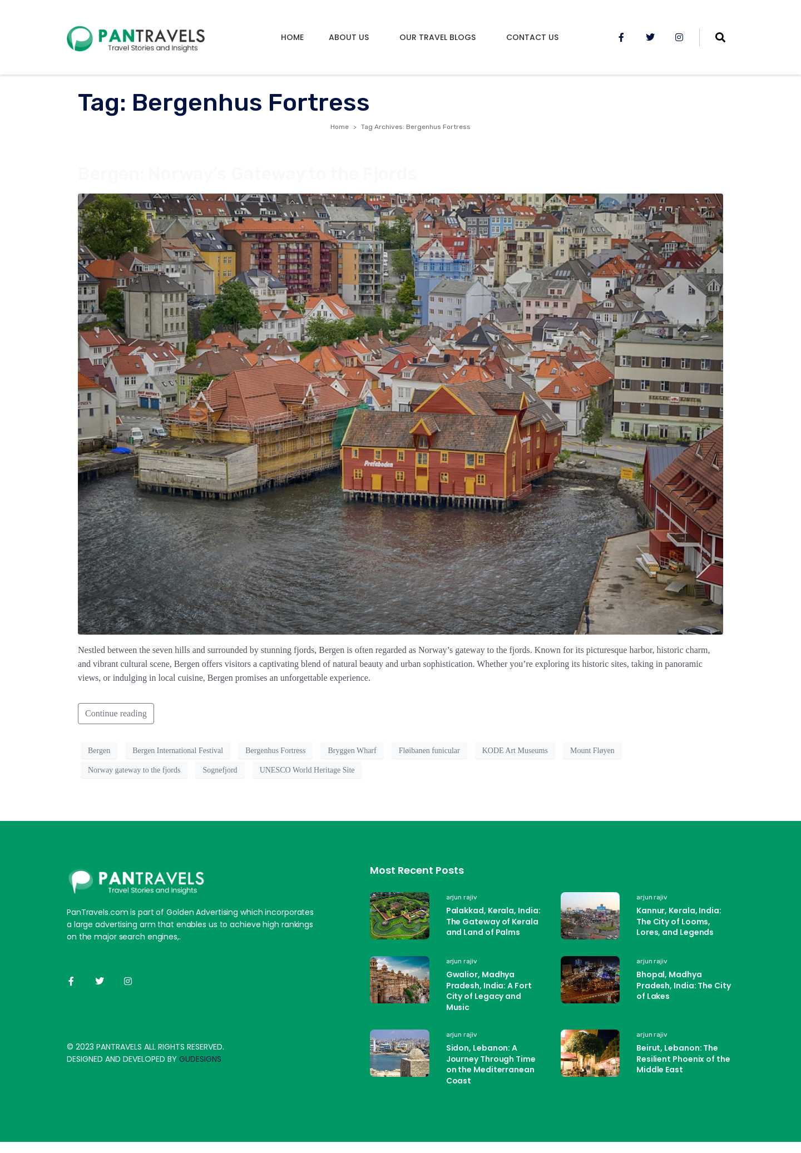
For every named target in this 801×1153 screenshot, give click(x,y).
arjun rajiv (461, 897)
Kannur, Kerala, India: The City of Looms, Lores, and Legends (678, 921)
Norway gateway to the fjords (134, 770)
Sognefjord (219, 770)
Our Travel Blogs (437, 37)
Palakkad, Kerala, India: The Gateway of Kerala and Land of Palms (493, 921)
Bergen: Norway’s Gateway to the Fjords (247, 173)
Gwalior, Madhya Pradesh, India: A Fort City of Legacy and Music (489, 991)
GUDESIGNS (200, 1059)
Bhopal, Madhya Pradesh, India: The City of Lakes (683, 985)
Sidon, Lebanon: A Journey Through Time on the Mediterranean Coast (491, 1064)
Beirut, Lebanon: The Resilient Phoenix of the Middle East (683, 1058)
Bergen (99, 750)
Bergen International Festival (177, 750)
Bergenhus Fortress (275, 750)
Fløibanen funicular (429, 750)
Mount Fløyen (592, 750)
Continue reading (116, 713)
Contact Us (532, 37)
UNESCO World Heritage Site (307, 770)
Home (292, 37)
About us (349, 37)
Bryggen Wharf (352, 750)
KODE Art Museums (515, 750)
